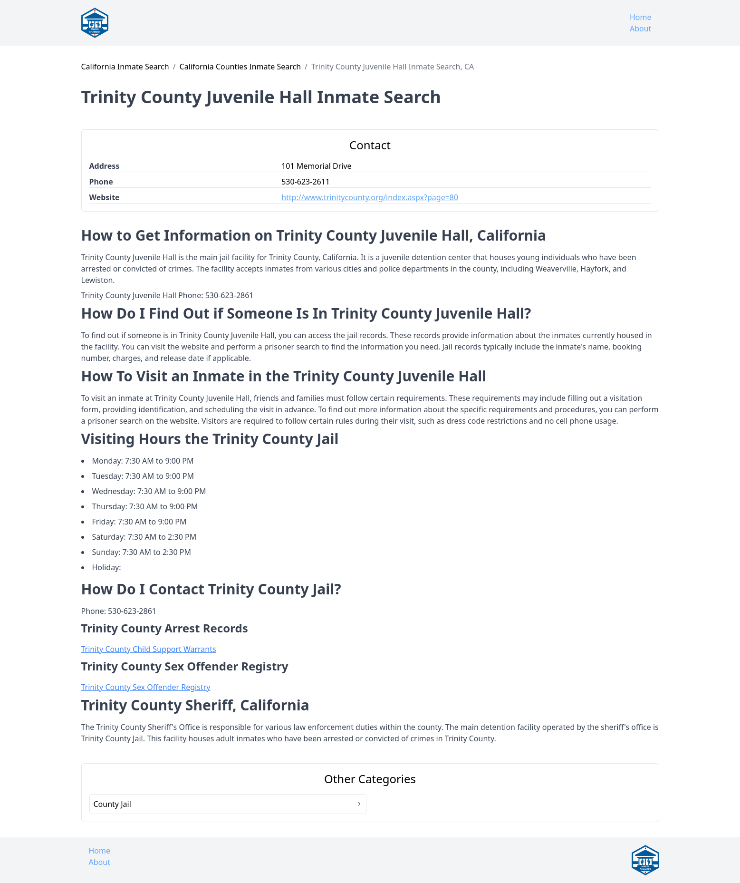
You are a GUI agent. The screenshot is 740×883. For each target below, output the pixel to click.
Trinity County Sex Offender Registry (146, 687)
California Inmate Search (125, 66)
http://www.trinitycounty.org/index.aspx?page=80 (369, 197)
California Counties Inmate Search (240, 66)
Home (641, 17)
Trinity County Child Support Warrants (148, 649)
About (640, 28)
